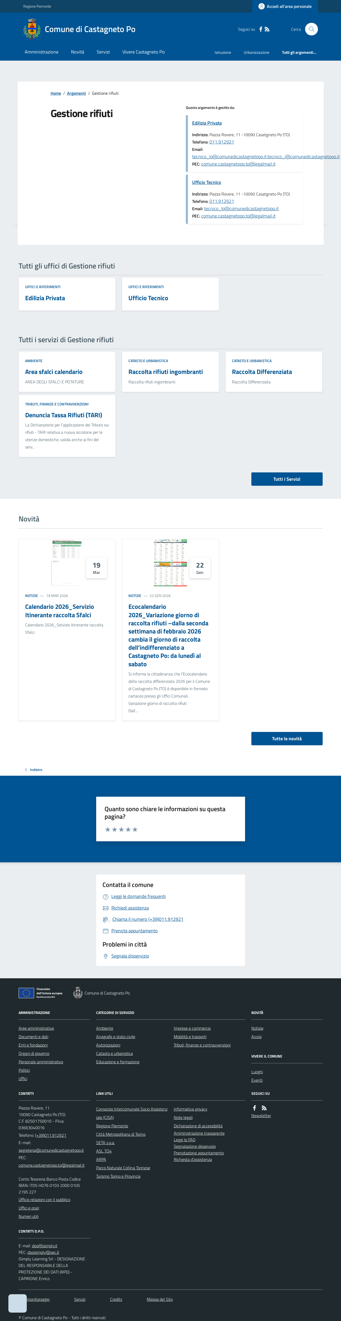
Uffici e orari (29, 1208)
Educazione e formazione (117, 1062)
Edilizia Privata (207, 122)
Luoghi (257, 1072)
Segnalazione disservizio (195, 1146)
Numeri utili (29, 1216)
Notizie (31, 595)
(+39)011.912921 (50, 1135)
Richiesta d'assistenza (193, 1159)
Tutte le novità (287, 738)
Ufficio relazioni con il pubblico (44, 1199)
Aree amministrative (36, 1028)
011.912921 (221, 141)
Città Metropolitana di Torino (120, 1134)
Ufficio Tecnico (206, 182)
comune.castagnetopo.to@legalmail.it (238, 163)
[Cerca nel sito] (309, 29)
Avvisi (256, 1036)
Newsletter (261, 1115)
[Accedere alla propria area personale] (285, 6)
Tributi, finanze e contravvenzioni (57, 404)
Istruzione (223, 52)
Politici (24, 1070)
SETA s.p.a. (105, 1142)
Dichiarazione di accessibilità (198, 1126)
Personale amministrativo (41, 1062)
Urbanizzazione (256, 52)
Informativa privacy (190, 1109)
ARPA (101, 1159)
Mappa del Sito (160, 1299)
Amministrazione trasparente (199, 1133)
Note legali (183, 1117)
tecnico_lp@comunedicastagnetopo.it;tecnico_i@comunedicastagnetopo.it (266, 156)
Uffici (23, 1078)
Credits (116, 1299)
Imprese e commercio (192, 1028)
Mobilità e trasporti (190, 1036)
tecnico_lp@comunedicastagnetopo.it (241, 208)
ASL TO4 (104, 1151)
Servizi (103, 51)
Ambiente (33, 360)
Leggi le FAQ (185, 1140)
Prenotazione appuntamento (199, 1153)
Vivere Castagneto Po (143, 51)
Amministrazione (41, 51)
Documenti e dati (33, 1036)
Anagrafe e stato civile (115, 1036)
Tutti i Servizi (286, 479)
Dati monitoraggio (34, 1299)
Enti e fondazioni (33, 1045)
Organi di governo (34, 1053)
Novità (77, 51)
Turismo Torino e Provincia (118, 1176)
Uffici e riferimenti (43, 286)
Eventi (257, 1080)
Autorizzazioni (108, 1045)
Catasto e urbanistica (148, 360)
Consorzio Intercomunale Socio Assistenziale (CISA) (131, 1113)
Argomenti (76, 93)
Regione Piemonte (37, 6)
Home (56, 93)
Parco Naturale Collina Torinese (123, 1168)
